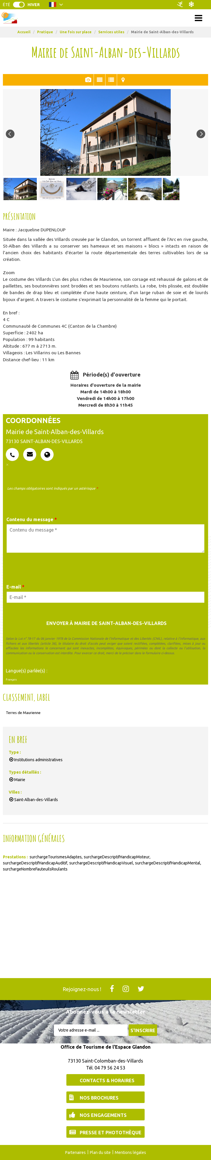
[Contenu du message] (105, 538)
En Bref (111, 80)
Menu (106, 17)
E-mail (15, 586)
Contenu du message (31, 519)
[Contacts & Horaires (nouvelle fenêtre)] (105, 1080)
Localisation (123, 80)
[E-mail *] (105, 597)
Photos (88, 80)
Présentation (99, 80)
